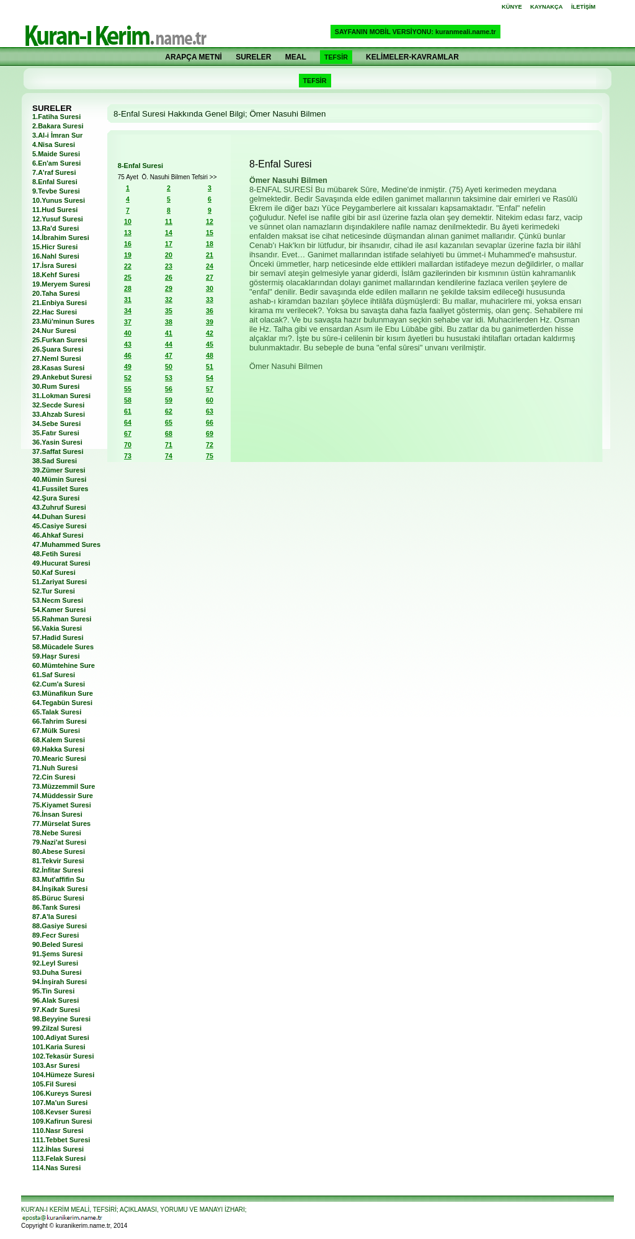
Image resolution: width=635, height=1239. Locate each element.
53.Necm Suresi (57, 600)
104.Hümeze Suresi (63, 1074)
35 (168, 310)
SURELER (253, 57)
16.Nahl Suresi (55, 256)
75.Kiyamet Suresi (61, 805)
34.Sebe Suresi (56, 423)
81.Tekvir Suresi (58, 860)
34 (127, 310)
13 (127, 232)
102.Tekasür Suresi (63, 1056)
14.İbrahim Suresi (60, 237)
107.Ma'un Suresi (59, 1102)
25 (127, 277)
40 (127, 333)
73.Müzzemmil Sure (63, 786)
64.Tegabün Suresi (62, 702)
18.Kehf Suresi (55, 274)
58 (127, 400)
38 (168, 322)
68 (168, 433)
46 (127, 355)
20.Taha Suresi (56, 293)
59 (168, 400)
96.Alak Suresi (55, 1000)
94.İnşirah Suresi (59, 981)
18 (209, 243)
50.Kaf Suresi (54, 572)
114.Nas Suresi (56, 1167)
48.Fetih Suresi (56, 553)
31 (127, 299)
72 (209, 444)
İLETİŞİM (583, 7)
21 (209, 255)
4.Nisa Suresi (53, 144)
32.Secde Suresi (58, 405)
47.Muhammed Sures (66, 544)
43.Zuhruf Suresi (59, 507)
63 (209, 411)
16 (127, 243)
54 (209, 377)
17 (168, 243)
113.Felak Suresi (59, 1158)
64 (127, 422)
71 (168, 444)
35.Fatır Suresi (55, 433)
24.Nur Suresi (54, 330)
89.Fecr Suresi (55, 935)
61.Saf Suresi (53, 674)
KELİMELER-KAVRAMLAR (412, 57)
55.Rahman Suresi (61, 619)
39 (209, 322)
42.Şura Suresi (55, 498)
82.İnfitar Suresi (58, 870)
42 (209, 333)
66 (209, 422)
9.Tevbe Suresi (56, 191)
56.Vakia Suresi (57, 628)
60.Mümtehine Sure (63, 665)
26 (168, 277)
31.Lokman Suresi (61, 395)
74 (168, 456)
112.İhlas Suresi (58, 1149)
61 (127, 411)
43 (127, 344)
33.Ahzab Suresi (58, 414)
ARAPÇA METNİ (193, 57)
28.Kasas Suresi (58, 367)
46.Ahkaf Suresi (58, 535)
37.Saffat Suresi (58, 451)
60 (209, 400)
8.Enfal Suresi (55, 181)
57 (209, 389)
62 (168, 411)
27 (209, 277)
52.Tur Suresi (53, 591)
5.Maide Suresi (56, 154)
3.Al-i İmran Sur (57, 135)
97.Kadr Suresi (56, 1009)
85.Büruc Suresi (58, 898)
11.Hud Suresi (55, 209)
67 (127, 433)
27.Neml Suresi (56, 358)
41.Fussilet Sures (60, 488)
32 (168, 299)
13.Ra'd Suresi (55, 228)
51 (209, 366)
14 (168, 232)
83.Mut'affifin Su (58, 879)
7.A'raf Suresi (54, 172)
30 (209, 288)
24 (209, 266)
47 (168, 355)
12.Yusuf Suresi (57, 219)
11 (168, 221)
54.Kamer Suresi (59, 609)
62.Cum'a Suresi (58, 684)
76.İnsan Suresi (57, 814)
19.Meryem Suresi (61, 284)
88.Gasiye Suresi (59, 926)
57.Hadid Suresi (58, 637)
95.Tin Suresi (53, 991)
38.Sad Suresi (54, 460)
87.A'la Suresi (54, 916)
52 (127, 377)
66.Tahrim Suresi (59, 721)
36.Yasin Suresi (57, 442)
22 (127, 266)
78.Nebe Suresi (56, 833)
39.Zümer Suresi (59, 470)
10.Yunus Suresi (58, 200)
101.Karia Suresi (59, 1046)
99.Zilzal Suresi (56, 1028)
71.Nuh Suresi (55, 767)
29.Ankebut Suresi (62, 377)
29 (168, 288)
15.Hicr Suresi (55, 247)
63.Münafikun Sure (62, 693)
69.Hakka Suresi (58, 749)
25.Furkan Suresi (59, 340)
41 (168, 333)
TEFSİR (336, 57)
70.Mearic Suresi (59, 758)
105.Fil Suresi (54, 1084)
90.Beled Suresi (57, 944)
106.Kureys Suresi (61, 1093)
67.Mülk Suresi (56, 730)
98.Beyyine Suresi (61, 1019)
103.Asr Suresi (55, 1065)
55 (127, 389)
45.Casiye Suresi (59, 526)
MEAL (295, 57)
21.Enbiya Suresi (59, 302)
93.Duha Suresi (56, 972)
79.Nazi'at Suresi (59, 842)
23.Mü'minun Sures (63, 321)
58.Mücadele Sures (63, 647)
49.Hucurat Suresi (61, 563)
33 (209, 299)
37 (127, 322)
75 (209, 456)
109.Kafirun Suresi (62, 1121)
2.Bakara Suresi (58, 126)
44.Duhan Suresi (59, 516)
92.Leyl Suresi (55, 963)
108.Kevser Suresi (61, 1112)
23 (168, 266)
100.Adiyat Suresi (60, 1037)
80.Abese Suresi (58, 851)
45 (209, 344)
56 (168, 389)
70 (127, 444)
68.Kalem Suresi (58, 740)
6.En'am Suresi (56, 163)
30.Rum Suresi (55, 386)
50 (168, 366)
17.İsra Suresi (54, 265)
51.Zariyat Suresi (59, 581)
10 (127, 221)
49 (127, 366)
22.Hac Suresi (54, 312)
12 (209, 221)
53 (168, 377)
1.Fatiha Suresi (56, 116)
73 (127, 456)
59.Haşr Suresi (55, 656)
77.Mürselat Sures (61, 823)
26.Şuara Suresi (58, 349)
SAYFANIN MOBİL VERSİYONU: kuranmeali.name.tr (415, 31)
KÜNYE (512, 7)
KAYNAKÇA (546, 7)
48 (209, 355)
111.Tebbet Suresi (61, 1140)
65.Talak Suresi (56, 712)
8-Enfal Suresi (140, 165)
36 (209, 310)
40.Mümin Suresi (59, 479)
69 (209, 433)
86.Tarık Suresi (56, 907)
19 (127, 255)
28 (127, 288)
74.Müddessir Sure (62, 795)
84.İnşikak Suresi (59, 888)
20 (168, 255)
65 (168, 422)
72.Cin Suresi (54, 777)
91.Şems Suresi (57, 953)
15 (209, 232)
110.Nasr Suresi (58, 1130)
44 (168, 344)
